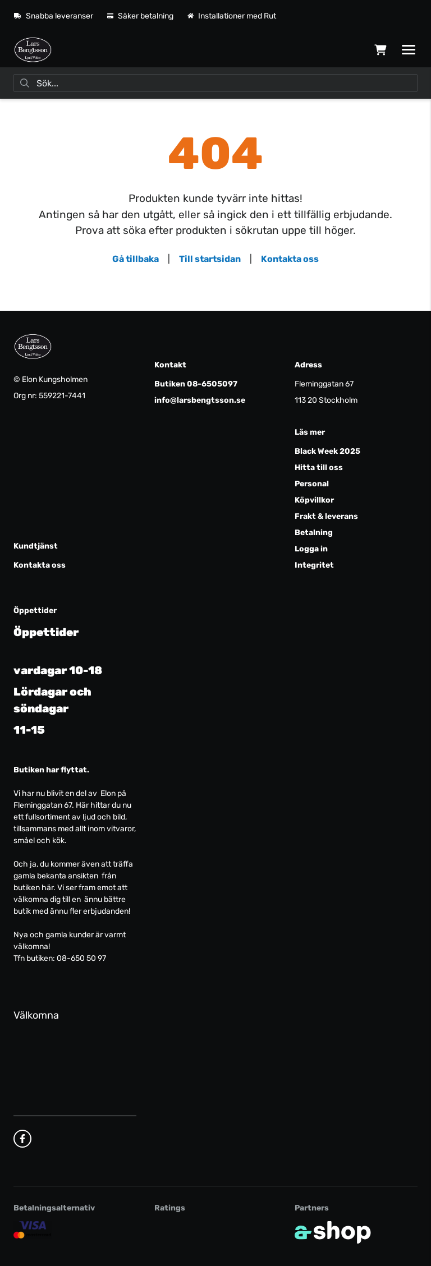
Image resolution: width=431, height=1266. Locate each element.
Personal (312, 484)
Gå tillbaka (135, 259)
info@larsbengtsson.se (199, 400)
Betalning (314, 532)
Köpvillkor (314, 500)
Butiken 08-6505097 (195, 384)
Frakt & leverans (326, 516)
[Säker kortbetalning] (32, 1229)
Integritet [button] (314, 565)
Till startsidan (210, 259)
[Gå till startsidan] (32, 49)
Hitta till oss (319, 467)
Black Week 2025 (327, 451)
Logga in (311, 549)
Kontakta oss (290, 259)
